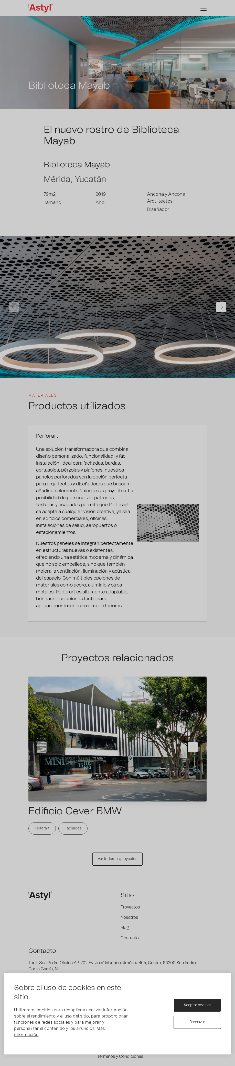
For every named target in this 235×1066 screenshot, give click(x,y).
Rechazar (197, 1022)
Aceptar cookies (197, 1005)
